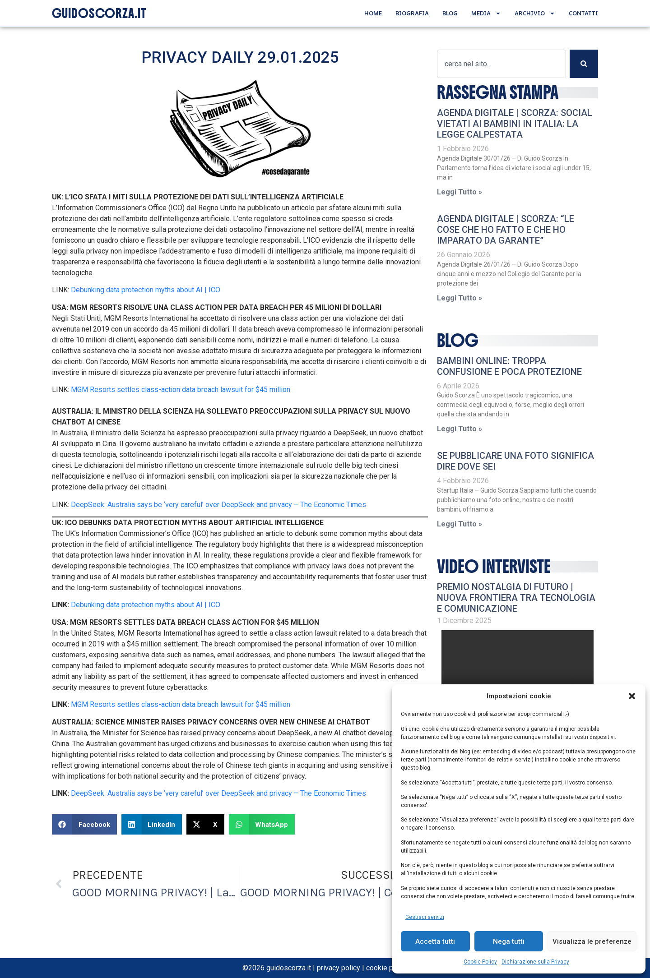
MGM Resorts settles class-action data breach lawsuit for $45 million (180, 389)
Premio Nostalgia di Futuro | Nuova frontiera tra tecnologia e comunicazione (516, 597)
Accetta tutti (435, 941)
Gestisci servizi (424, 917)
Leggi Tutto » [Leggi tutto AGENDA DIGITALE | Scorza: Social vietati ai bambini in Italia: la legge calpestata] (459, 192)
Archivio (535, 13)
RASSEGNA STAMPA (497, 92)
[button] (631, 696)
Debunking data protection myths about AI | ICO (145, 290)
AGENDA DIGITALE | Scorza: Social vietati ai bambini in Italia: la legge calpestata (514, 123)
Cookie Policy (480, 962)
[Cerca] (584, 64)
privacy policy (338, 968)
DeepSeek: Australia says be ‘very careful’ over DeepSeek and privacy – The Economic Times (218, 504)
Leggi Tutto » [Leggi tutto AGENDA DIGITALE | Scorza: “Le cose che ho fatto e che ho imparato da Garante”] (459, 298)
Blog (450, 13)
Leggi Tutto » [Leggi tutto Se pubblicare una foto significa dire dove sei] (459, 524)
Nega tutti (509, 941)
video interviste (494, 566)
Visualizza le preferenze (591, 941)
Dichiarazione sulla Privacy (535, 962)
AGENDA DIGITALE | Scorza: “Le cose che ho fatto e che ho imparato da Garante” (505, 229)
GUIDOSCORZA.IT (99, 13)
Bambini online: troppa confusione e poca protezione (509, 366)
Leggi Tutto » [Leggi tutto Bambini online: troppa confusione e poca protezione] (459, 428)
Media (486, 13)
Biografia (412, 13)
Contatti (583, 13)
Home (373, 13)
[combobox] (501, 64)
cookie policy (387, 968)
